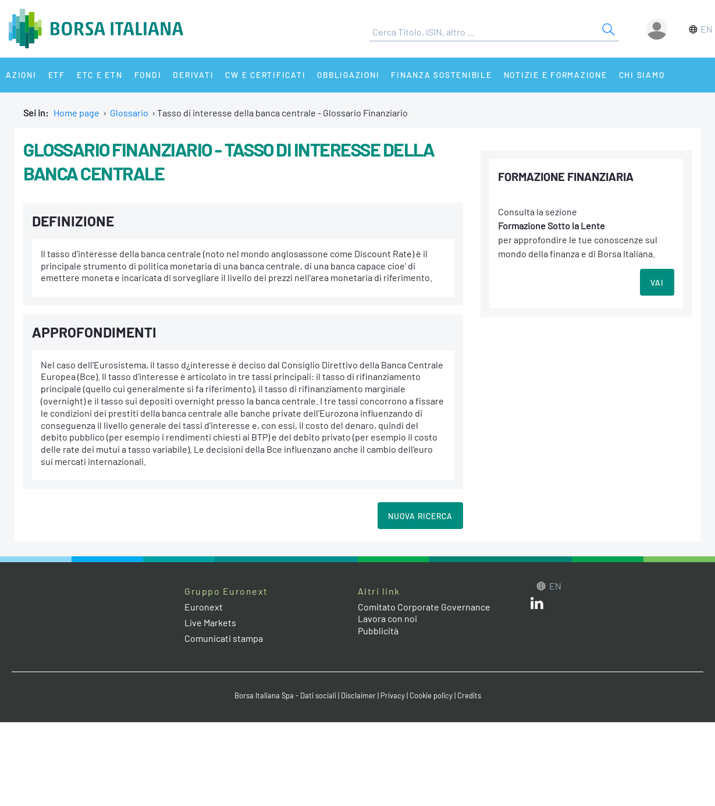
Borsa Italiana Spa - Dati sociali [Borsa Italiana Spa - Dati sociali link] (285, 695)
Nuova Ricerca (420, 516)
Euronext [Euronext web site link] (203, 606)
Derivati (193, 75)
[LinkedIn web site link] (537, 605)
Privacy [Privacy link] (392, 695)
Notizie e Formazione (555, 75)
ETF (56, 75)
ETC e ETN (100, 75)
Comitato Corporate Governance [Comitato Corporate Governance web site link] (424, 606)
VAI (657, 282)
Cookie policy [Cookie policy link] (431, 695)
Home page (76, 112)
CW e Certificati (265, 75)
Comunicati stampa (223, 638)
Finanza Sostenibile (441, 75)
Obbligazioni (348, 75)
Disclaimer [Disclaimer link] (358, 695)
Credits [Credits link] (469, 695)
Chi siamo (642, 75)
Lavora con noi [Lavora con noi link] (387, 618)
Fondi (148, 75)
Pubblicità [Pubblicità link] (378, 630)
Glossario (129, 112)
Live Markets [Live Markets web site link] (210, 622)
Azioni (21, 75)
